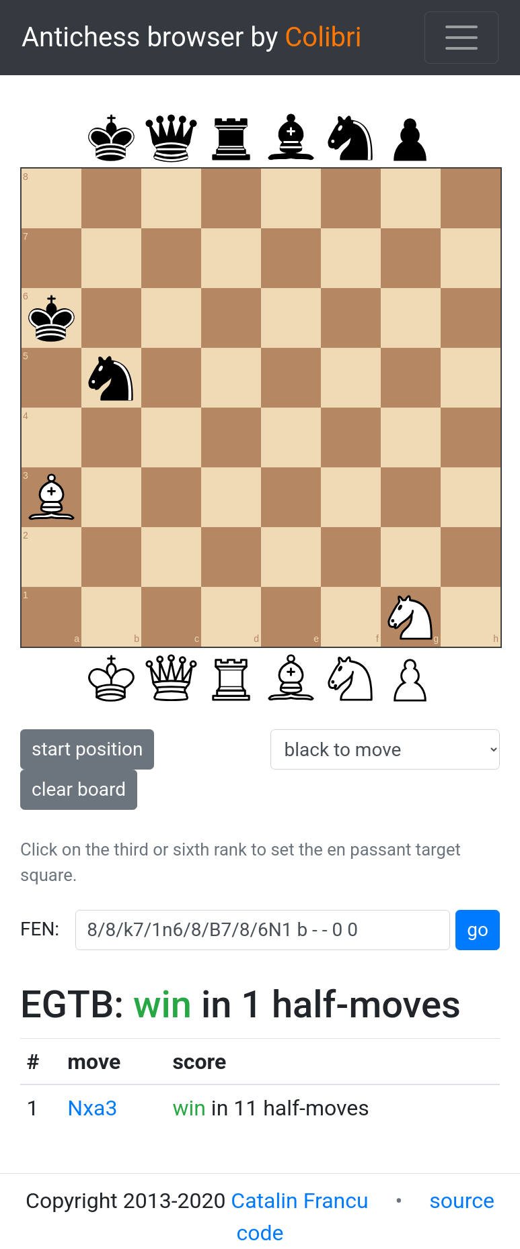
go (477, 930)
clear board (79, 789)
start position (87, 749)
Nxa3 (92, 1108)
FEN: (39, 929)
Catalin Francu (299, 1200)
